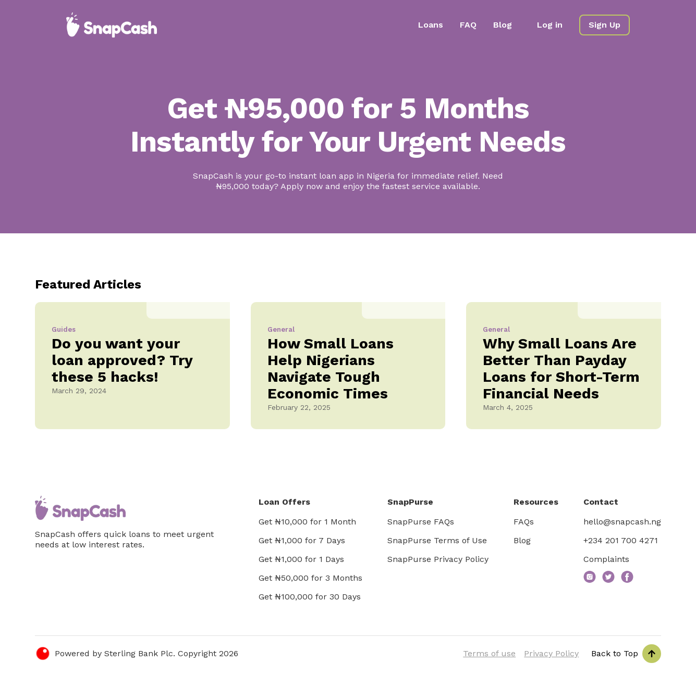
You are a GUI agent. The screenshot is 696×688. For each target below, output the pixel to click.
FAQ (468, 25)
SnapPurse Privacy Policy (438, 559)
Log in (550, 25)
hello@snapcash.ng (622, 522)
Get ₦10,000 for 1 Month (307, 522)
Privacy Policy (551, 653)
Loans (430, 25)
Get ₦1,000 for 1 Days (301, 559)
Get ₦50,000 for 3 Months (310, 578)
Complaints (606, 559)
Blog (502, 25)
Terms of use (489, 653)
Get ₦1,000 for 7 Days (302, 540)
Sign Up (604, 25)
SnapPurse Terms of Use (437, 540)
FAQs (524, 522)
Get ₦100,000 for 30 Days (310, 597)
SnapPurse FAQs (420, 522)
